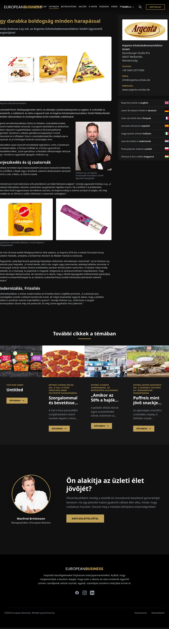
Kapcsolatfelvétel (85, 518)
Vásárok (104, 6)
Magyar (128, 7)
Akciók (83, 6)
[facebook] (77, 593)
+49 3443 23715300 (133, 70)
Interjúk (54, 6)
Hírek (114, 6)
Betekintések (68, 6)
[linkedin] (92, 593)
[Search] (140, 7)
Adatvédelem (158, 612)
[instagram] (84, 593)
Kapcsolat (155, 7)
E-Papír (93, 6)
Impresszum (141, 612)
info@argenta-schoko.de (136, 80)
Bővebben (17, 400)
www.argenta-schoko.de (136, 89)
